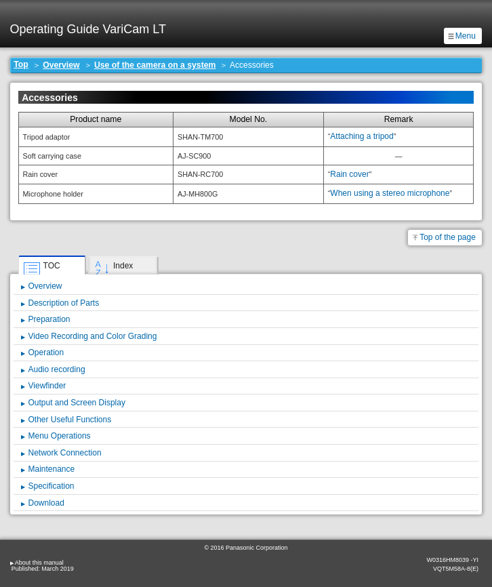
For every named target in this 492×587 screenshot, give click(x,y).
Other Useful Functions (70, 419)
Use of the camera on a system (155, 65)
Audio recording (56, 369)
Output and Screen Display (76, 402)
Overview (61, 65)
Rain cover (349, 174)
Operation (46, 352)
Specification (51, 486)
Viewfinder (47, 385)
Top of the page (447, 237)
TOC (51, 265)
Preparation (49, 319)
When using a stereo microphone (389, 193)
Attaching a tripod (361, 136)
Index (123, 265)
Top (21, 64)
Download (46, 503)
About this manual (39, 562)
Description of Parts (64, 303)
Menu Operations (59, 436)
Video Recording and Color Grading (92, 336)
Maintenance (51, 469)
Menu (465, 36)
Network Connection (65, 453)
